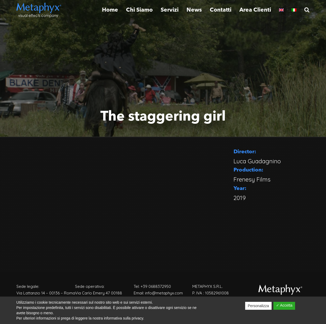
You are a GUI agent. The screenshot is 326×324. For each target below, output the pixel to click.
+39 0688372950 (156, 286)
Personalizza (258, 306)
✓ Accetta (284, 305)
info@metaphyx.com (164, 293)
